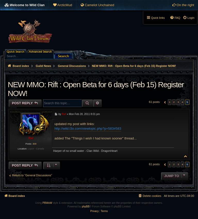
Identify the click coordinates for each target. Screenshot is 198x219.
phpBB (85, 206)
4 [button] (182, 102)
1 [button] (169, 102)
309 (34, 144)
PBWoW (47, 203)
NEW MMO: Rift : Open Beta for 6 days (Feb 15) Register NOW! (134, 65)
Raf (30, 138)
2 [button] (174, 102)
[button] (164, 102)
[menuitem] (62, 5)
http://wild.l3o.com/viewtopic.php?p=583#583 (87, 128)
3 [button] (178, 102)
